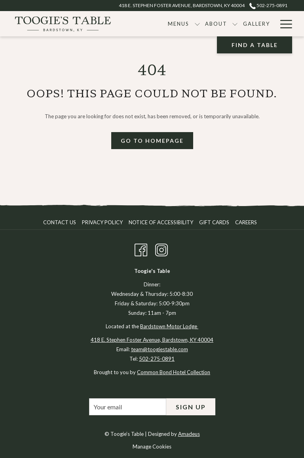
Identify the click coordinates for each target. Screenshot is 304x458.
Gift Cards (214, 222)
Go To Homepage (152, 140)
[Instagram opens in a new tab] (161, 248)
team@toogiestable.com (159, 349)
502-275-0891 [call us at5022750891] (268, 5)
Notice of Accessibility (161, 222)
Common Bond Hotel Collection (173, 372)
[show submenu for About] (235, 23)
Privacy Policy (102, 222)
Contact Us (59, 222)
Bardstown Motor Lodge (169, 326)
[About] (216, 23)
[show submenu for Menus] (197, 23)
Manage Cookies (152, 446)
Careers (246, 222)
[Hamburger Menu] (283, 23)
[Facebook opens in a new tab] (141, 248)
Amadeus (189, 434)
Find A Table (255, 45)
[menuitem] (60, 222)
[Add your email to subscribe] (127, 406)
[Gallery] (256, 23)
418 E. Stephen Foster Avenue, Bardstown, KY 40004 (152, 340)
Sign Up (191, 407)
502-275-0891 (157, 359)
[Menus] (178, 23)
